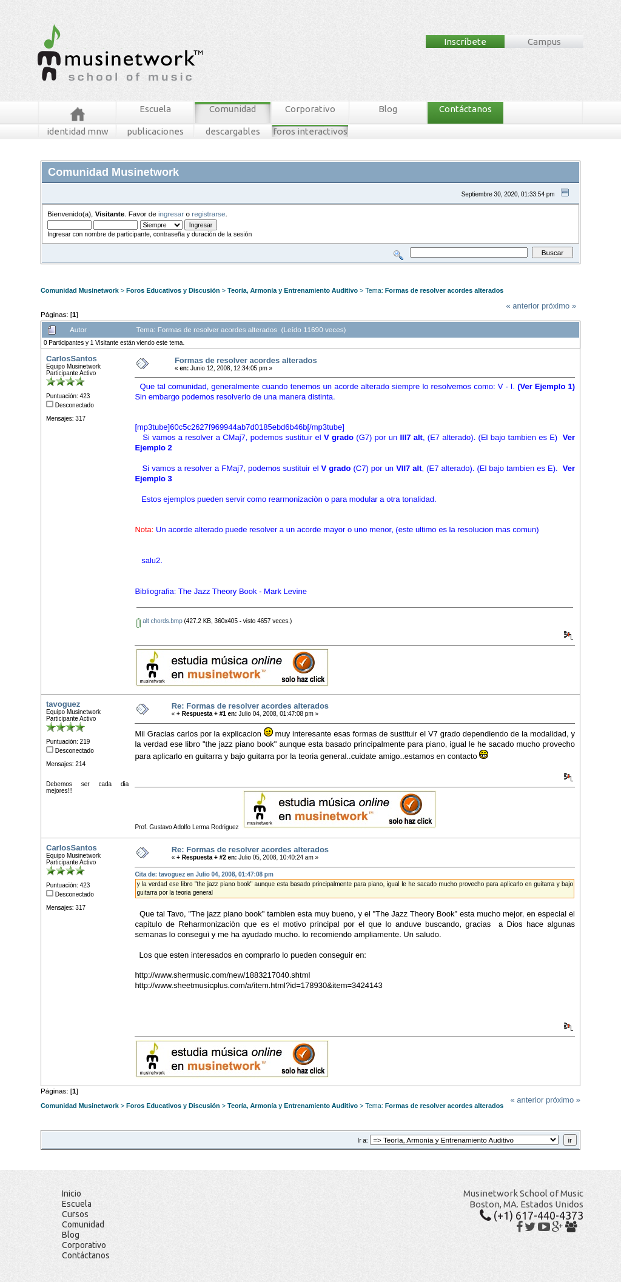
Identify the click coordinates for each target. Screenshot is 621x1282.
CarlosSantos (71, 358)
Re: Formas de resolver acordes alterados (250, 705)
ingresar (171, 214)
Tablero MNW (186, 268)
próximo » (559, 305)
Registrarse (254, 268)
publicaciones (155, 131)
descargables (233, 131)
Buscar (154, 268)
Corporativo (310, 109)
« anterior (523, 305)
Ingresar (222, 268)
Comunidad (232, 109)
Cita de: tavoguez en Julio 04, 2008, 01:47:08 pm (204, 874)
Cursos (75, 1214)
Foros (66, 268)
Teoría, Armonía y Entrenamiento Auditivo (292, 290)
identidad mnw (78, 131)
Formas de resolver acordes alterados (444, 290)
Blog (387, 109)
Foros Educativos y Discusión (173, 290)
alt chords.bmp (159, 621)
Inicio (71, 1193)
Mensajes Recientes (112, 268)
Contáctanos (465, 109)
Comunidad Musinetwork (80, 290)
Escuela (155, 109)
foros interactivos (310, 131)
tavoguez (63, 704)
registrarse (208, 214)
